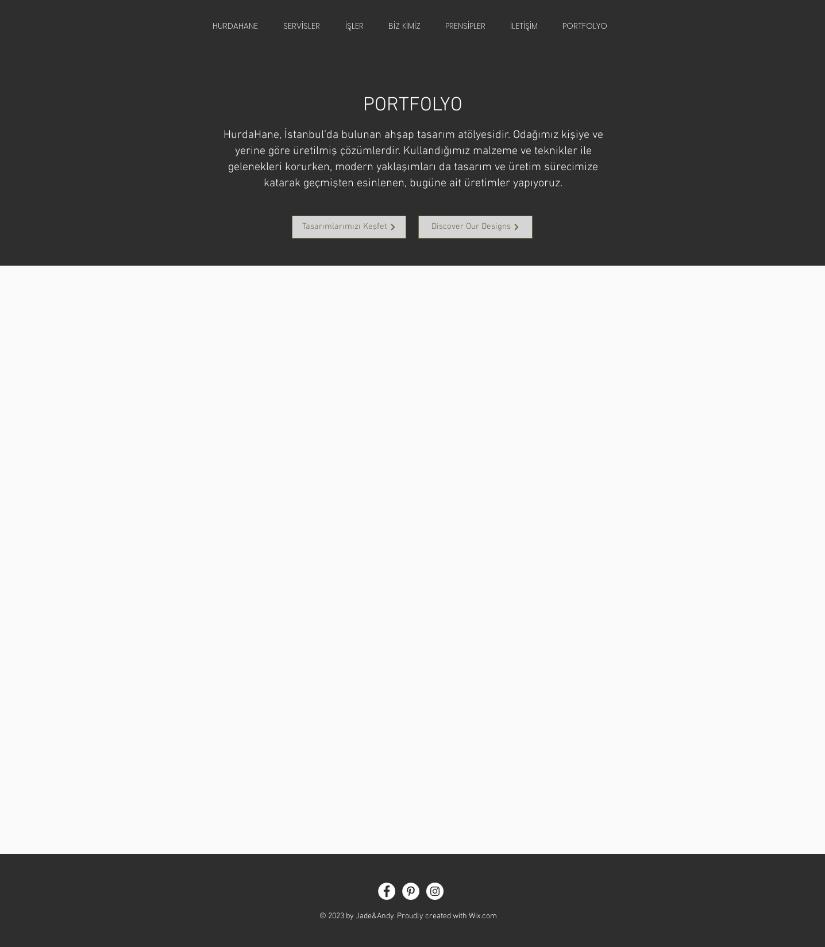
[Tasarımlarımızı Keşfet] (349, 227)
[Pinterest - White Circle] (410, 891)
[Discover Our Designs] (475, 227)
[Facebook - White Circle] (386, 891)
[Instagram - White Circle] (435, 891)
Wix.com (483, 916)
